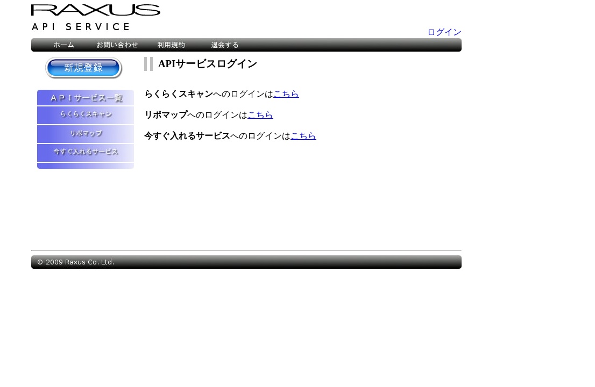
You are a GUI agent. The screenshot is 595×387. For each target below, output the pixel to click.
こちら (286, 93)
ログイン (444, 32)
